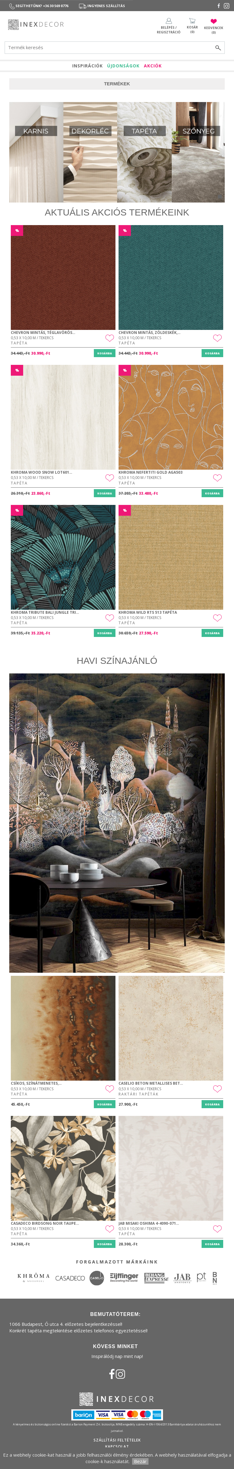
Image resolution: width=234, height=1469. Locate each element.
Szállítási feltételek (117, 1440)
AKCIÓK (153, 66)
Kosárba (104, 353)
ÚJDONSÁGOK (123, 66)
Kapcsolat (117, 1446)
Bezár (140, 1461)
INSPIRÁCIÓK (87, 66)
